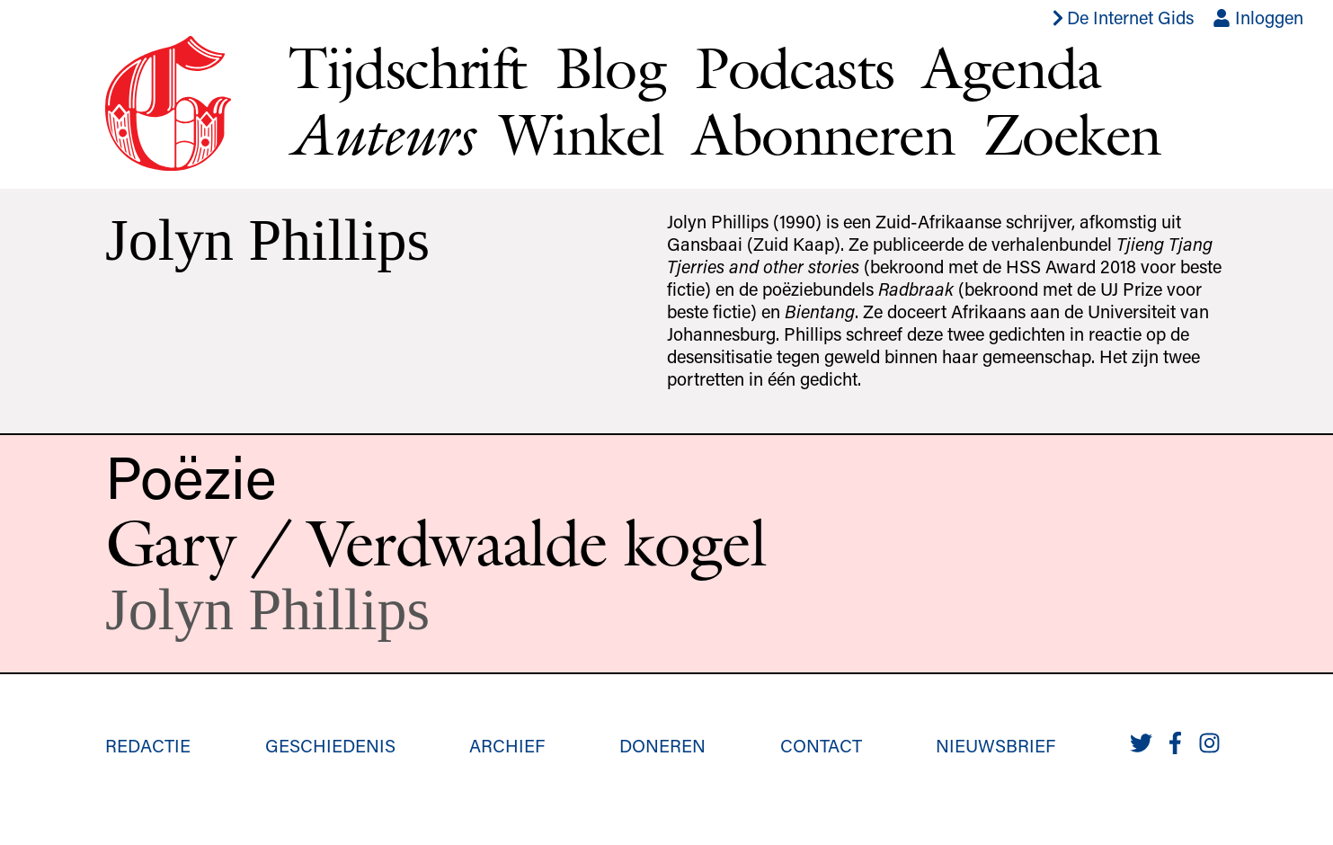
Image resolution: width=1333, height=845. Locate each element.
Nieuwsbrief (995, 745)
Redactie (148, 745)
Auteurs (380, 134)
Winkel (581, 134)
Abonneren (823, 134)
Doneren (662, 745)
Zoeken (1071, 134)
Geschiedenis (330, 745)
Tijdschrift (407, 67)
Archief (507, 745)
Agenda (1011, 67)
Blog (611, 67)
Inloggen (1258, 17)
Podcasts (794, 67)
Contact (821, 745)
